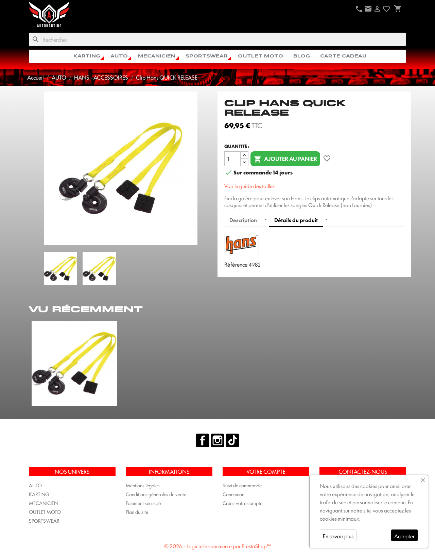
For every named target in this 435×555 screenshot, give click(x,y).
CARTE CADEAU (343, 56)
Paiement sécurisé (143, 502)
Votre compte (265, 471)
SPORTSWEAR (207, 56)
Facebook (202, 440)
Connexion (233, 494)
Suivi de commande (242, 485)
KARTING (86, 56)
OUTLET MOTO (260, 56)
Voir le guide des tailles (249, 186)
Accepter (404, 536)
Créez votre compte (242, 502)
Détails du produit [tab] (296, 220)
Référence (235, 264)
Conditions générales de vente (156, 494)
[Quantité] (232, 158)
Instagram (217, 440)
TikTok (232, 440)
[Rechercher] (217, 39)
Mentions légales (143, 485)
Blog (301, 56)
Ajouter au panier (285, 159)
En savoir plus (338, 536)
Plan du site (137, 511)
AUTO (119, 56)
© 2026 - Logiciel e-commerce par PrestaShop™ (217, 546)
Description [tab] (243, 220)
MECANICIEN (156, 56)
